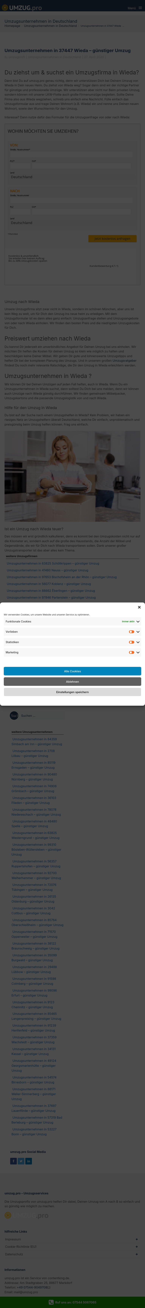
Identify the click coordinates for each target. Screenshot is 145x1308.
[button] (139, 607)
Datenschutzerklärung (77, 700)
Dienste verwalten (16, 661)
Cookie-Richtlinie (47, 700)
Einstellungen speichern (72, 692)
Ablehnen (72, 681)
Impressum (102, 700)
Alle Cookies (72, 671)
